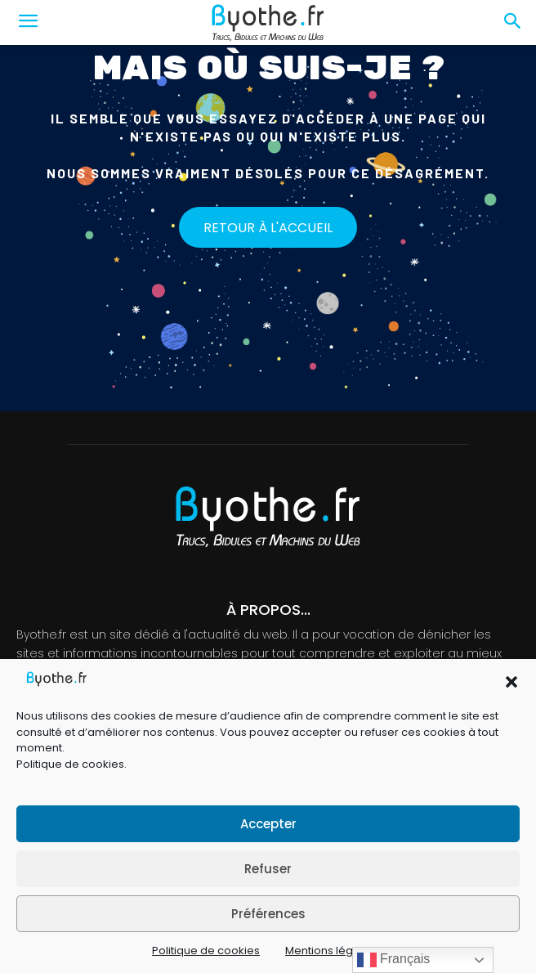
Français (394, 960)
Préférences (268, 913)
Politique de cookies (70, 764)
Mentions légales (330, 950)
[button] (511, 682)
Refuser (268, 868)
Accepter (268, 823)
